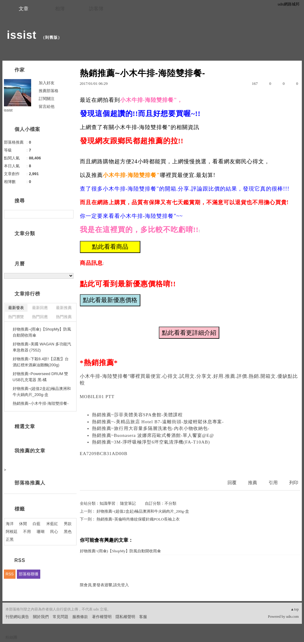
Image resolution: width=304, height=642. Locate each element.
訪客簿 (96, 8)
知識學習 (107, 503)
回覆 (232, 482)
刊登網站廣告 (17, 616)
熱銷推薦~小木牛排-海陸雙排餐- (41, 403)
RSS (10, 574)
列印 (293, 482)
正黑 (10, 539)
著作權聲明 (102, 616)
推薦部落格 (48, 90)
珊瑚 (40, 531)
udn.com (292, 616)
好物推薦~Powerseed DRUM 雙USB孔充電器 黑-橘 (40, 376)
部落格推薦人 (30, 482)
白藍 (37, 523)
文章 (23, 8)
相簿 (60, 8)
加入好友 (46, 83)
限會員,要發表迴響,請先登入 (104, 585)
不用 (27, 531)
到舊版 (51, 37)
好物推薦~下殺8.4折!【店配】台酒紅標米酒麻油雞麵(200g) (41, 362)
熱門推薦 (64, 316)
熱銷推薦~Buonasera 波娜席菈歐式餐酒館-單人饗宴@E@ (153, 435)
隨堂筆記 (128, 503)
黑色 (68, 531)
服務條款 (80, 616)
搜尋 (68, 214)
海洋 (10, 523)
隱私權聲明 (125, 616)
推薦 (252, 482)
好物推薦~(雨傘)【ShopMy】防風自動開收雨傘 (120, 551)
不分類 (170, 503)
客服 (143, 616)
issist (22, 35)
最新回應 (40, 307)
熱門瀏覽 (16, 316)
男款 (68, 523)
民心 (54, 531)
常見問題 (60, 616)
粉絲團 (11, 637)
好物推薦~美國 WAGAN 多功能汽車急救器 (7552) (42, 347)
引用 (273, 482)
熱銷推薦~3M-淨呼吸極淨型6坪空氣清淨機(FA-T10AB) (151, 442)
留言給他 (46, 106)
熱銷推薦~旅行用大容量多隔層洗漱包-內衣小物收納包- (151, 428)
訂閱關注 (46, 98)
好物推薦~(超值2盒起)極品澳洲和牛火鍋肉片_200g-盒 (142, 511)
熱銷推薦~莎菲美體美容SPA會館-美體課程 (137, 414)
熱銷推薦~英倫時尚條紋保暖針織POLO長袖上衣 (138, 519)
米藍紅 (52, 523)
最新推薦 (64, 307)
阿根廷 (12, 531)
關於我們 (41, 616)
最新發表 (16, 307)
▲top (294, 609)
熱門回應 (40, 316)
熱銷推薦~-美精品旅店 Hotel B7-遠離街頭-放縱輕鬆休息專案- (158, 421)
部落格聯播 (28, 574)
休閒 (23, 523)
